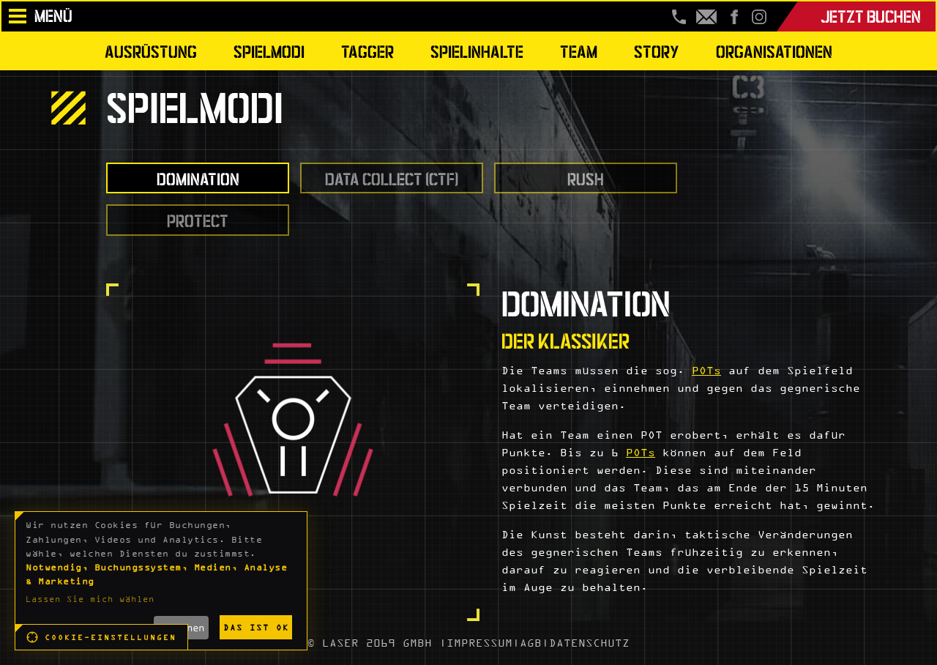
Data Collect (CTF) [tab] (391, 177)
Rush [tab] (585, 177)
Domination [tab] (198, 177)
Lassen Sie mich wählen (90, 598)
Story (656, 50)
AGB (531, 642)
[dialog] (161, 580)
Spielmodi (269, 50)
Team (578, 50)
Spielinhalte (476, 50)
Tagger (367, 50)
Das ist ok (256, 627)
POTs (706, 370)
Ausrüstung (151, 50)
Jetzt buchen (871, 15)
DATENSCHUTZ (589, 642)
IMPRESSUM (479, 642)
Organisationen (774, 50)
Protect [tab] (197, 219)
